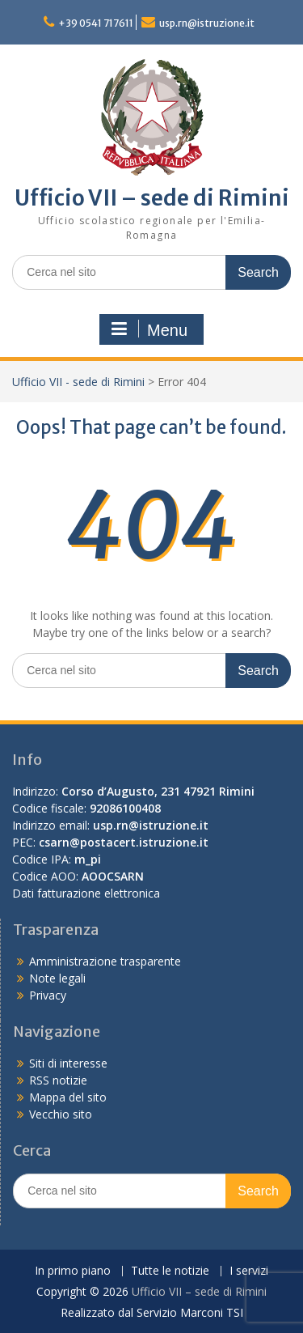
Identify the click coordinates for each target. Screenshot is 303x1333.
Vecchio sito (60, 1114)
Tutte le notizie (170, 1271)
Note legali (57, 978)
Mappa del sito (68, 1097)
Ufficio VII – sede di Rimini (152, 198)
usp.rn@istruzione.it (207, 23)
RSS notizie (58, 1080)
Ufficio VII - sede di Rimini (78, 381)
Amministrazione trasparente (105, 961)
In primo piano (73, 1271)
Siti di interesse (68, 1063)
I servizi (248, 1271)
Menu (149, 329)
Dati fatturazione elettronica (86, 893)
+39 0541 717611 (95, 23)
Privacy (47, 995)
